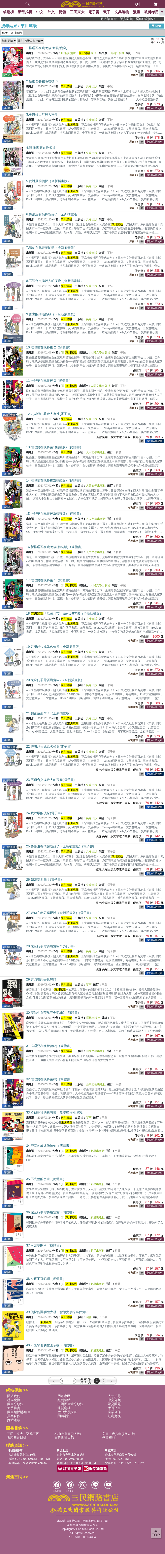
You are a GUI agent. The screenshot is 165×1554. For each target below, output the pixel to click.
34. (49, 1145)
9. (51, 314)
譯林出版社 (93, 1017)
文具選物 (122, 12)
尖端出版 (91, 86)
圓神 (89, 1317)
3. (42, 114)
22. (48, 746)
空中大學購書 (67, 1412)
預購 (5, 48)
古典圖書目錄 (64, 1437)
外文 (51, 12)
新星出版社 (98, 1150)
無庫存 (133, 474)
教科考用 (152, 12)
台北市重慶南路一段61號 (120, 1454)
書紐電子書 (9, 414)
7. (51, 247)
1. (46, 48)
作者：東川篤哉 (12, 32)
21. (49, 713)
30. (53, 1012)
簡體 (62, 12)
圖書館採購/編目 (19, 1412)
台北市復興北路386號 (22, 1454)
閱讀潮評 (64, 1416)
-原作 (88, 53)
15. (54, 513)
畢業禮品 (108, 1437)
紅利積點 (64, 1400)
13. (54, 447)
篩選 (156, 25)
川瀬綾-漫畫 (68, 53)
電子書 (94, 12)
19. (54, 646)
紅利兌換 (114, 1416)
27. (58, 913)
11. (49, 380)
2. (42, 81)
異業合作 (13, 1416)
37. (44, 1245)
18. (64, 613)
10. (49, 347)
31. (49, 1046)
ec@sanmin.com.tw (35, 1463)
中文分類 (114, 1400)
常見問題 (114, 1404)
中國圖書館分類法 (70, 1404)
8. (55, 281)
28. (50, 946)
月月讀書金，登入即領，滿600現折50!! (147, 19)
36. (51, 1212)
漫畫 (137, 12)
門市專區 (64, 1396)
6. (53, 214)
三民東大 (77, 12)
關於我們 (13, 1396)
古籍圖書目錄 (16, 1437)
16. (55, 547)
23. (50, 780)
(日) (69, 352)
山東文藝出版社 (96, 1051)
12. (48, 414)
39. (57, 1312)
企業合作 (114, 1412)
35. (46, 1179)
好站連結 (13, 1420)
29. (41, 979)
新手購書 (13, 1408)
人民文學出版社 (100, 352)
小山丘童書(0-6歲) (68, 1434)
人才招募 (114, 1396)
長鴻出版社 (117, 53)
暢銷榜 (8, 12)
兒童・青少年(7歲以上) (118, 1434)
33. (54, 1112)
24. (44, 813)
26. (44, 879)
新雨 (89, 984)
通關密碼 (64, 1408)
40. (51, 1345)
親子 (107, 12)
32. (49, 1079)
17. (49, 580)
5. (48, 181)
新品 (25, 12)
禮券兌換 (13, 1400)
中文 (40, 12)
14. (54, 480)
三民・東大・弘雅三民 (23, 1434)
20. (55, 680)
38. (46, 1278)
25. (60, 846)
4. (41, 147)
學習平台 (114, 1408)
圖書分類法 (15, 1404)
